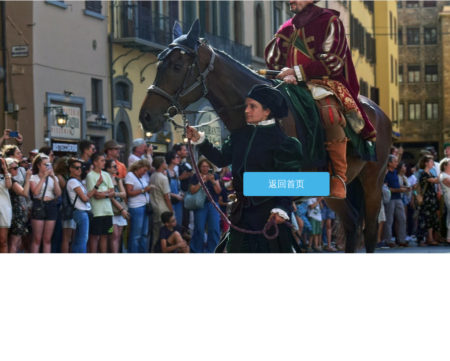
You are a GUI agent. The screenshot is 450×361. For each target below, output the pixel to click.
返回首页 (286, 184)
